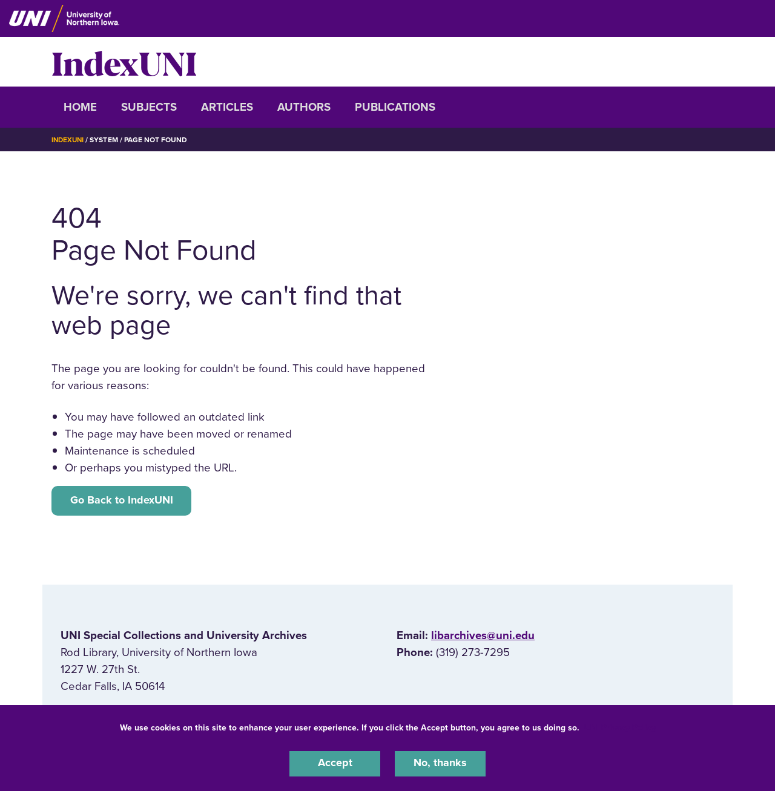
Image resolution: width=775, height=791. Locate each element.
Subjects (149, 107)
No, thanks (440, 763)
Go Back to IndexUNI (124, 501)
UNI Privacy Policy (620, 726)
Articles (227, 107)
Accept (334, 763)
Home (80, 107)
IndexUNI (124, 61)
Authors (304, 107)
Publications (395, 107)
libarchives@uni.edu (483, 637)
